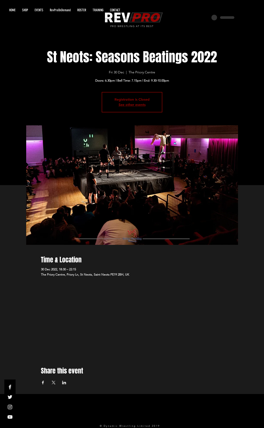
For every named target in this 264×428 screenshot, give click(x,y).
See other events (132, 105)
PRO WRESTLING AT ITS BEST (132, 26)
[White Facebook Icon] (10, 387)
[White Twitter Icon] (10, 397)
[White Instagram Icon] (10, 407)
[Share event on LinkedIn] (64, 382)
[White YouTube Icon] (10, 417)
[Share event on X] (54, 382)
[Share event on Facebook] (43, 382)
